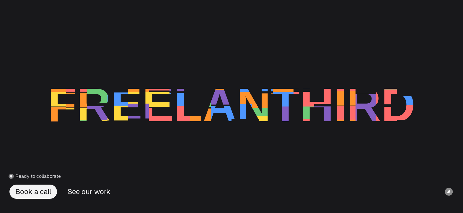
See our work (89, 191)
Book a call (33, 191)
